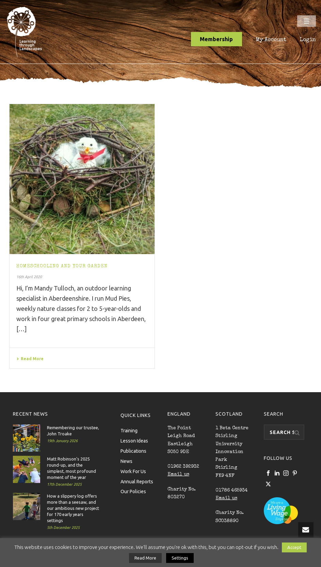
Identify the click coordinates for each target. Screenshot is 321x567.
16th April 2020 (29, 277)
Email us (178, 474)
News (126, 460)
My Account (271, 40)
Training (129, 430)
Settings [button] (180, 557)
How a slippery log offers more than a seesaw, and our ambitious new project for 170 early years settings (73, 508)
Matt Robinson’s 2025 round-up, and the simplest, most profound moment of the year (71, 468)
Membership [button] (216, 39)
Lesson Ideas (134, 440)
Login (308, 40)
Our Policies (133, 491)
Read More (30, 358)
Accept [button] (294, 547)
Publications (133, 450)
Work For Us (133, 471)
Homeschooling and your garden (62, 266)
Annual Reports (137, 481)
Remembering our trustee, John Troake (73, 430)
